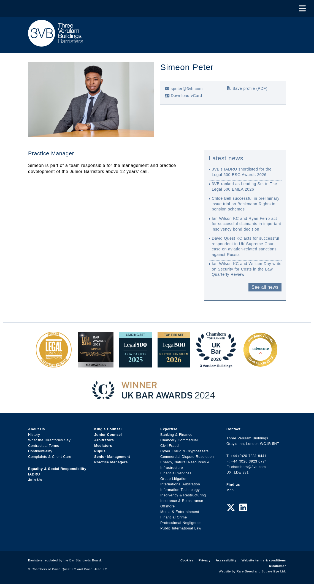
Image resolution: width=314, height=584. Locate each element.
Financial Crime (173, 517)
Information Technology (180, 490)
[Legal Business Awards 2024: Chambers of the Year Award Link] (54, 364)
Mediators (103, 446)
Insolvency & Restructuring (183, 495)
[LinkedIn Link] (243, 508)
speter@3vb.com (184, 88)
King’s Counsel (108, 429)
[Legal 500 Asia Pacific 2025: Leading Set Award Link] (135, 364)
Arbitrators (104, 440)
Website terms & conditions (264, 560)
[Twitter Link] (230, 508)
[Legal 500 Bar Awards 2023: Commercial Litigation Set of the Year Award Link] (95, 364)
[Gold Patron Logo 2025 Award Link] (260, 364)
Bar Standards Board (85, 560)
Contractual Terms (43, 446)
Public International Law (180, 528)
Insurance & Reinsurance (181, 501)
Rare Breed (245, 571)
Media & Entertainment (179, 512)
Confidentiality (40, 451)
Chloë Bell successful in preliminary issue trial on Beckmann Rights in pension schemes (246, 203)
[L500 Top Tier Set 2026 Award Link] (174, 364)
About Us (36, 429)
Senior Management (112, 457)
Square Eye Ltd (273, 571)
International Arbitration (180, 484)
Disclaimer (277, 565)
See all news (264, 287)
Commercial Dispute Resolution (187, 457)
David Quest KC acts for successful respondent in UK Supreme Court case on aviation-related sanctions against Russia (245, 246)
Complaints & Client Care (49, 457)
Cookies (186, 560)
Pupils (99, 451)
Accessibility (226, 560)
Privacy (204, 560)
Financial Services (175, 473)
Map (230, 490)
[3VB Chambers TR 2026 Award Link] (216, 364)
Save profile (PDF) (246, 88)
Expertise (168, 429)
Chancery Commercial (179, 440)
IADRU (34, 474)
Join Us (35, 480)
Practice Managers (111, 462)
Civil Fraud (169, 446)
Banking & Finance (176, 434)
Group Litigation (174, 479)
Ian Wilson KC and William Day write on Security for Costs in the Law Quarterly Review (246, 269)
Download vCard (183, 95)
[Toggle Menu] (302, 8)
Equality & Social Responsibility (57, 469)
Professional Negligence (181, 523)
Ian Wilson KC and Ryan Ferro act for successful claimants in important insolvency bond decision (246, 223)
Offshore (167, 506)
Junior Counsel (108, 434)
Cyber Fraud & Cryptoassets (184, 451)
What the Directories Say (49, 440)
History (34, 434)
